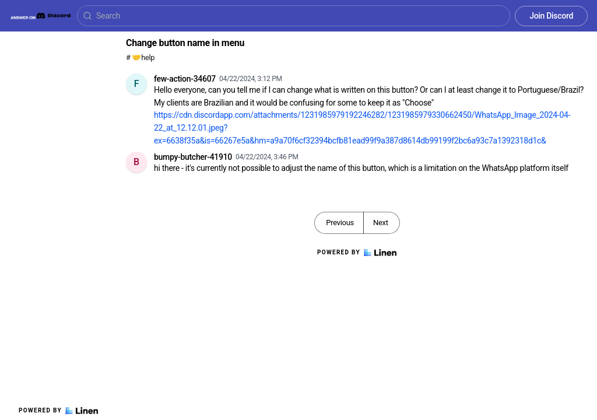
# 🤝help (140, 57)
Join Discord (551, 15)
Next (380, 222)
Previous (340, 222)
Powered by (58, 410)
